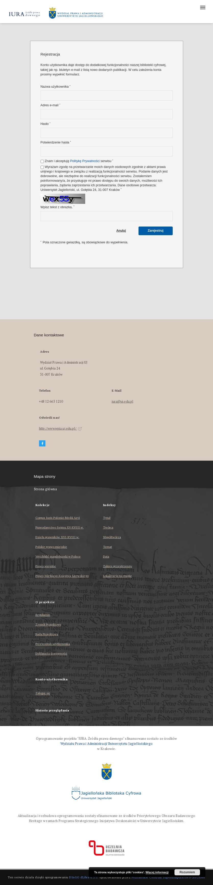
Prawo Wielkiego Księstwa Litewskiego (62, 576)
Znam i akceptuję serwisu (79, 161)
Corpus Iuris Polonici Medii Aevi (57, 518)
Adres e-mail (50, 105)
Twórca (108, 527)
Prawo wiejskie (45, 566)
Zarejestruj (155, 230)
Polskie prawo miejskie (51, 547)
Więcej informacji (157, 872)
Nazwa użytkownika (56, 86)
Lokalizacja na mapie (117, 576)
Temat (107, 547)
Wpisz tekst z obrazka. (57, 207)
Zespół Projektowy (48, 624)
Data (106, 556)
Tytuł (107, 518)
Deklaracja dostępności (51, 653)
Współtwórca (112, 537)
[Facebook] (42, 443)
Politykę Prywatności (84, 161)
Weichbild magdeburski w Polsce (58, 556)
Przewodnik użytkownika (52, 644)
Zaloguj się (43, 693)
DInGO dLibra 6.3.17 (84, 877)
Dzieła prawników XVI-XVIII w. (57, 537)
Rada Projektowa (46, 634)
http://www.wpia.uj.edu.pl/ (60, 428)
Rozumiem (187, 872)
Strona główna (45, 489)
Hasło (46, 124)
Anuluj (121, 230)
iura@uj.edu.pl (122, 401)
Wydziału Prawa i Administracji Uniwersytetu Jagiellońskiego (106, 744)
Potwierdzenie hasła (56, 142)
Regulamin (42, 615)
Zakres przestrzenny (117, 566)
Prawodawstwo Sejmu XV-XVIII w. (59, 527)
